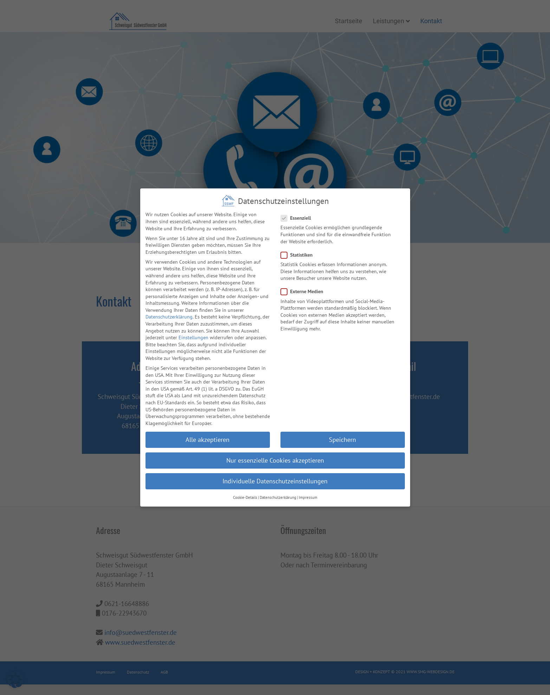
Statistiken (298, 246)
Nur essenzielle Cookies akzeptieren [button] (275, 451)
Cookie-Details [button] (245, 488)
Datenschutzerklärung (169, 307)
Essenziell (298, 209)
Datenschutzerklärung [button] (278, 488)
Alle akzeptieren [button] (207, 430)
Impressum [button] (308, 488)
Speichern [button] (342, 430)
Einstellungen (193, 328)
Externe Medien (304, 282)
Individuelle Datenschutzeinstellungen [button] (275, 472)
